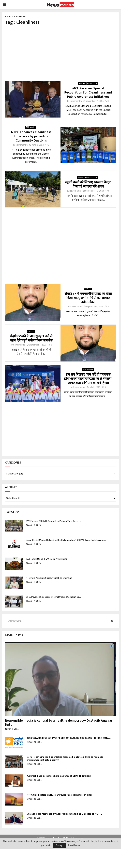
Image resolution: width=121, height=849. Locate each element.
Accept (59, 845)
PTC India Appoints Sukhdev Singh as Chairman (49, 578)
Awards (82, 83)
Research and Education (88, 177)
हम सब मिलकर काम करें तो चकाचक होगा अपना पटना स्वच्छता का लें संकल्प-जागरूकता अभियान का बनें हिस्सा (88, 379)
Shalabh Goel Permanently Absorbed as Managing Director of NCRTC (64, 814)
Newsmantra (76, 101)
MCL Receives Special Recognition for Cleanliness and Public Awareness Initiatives (88, 92)
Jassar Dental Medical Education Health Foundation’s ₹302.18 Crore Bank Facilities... (66, 540)
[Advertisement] (60, 52)
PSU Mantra (92, 83)
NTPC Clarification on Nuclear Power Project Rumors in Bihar (59, 795)
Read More (74, 845)
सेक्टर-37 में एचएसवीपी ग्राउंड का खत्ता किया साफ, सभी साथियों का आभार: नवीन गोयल (88, 298)
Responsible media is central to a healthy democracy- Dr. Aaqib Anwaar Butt (58, 722)
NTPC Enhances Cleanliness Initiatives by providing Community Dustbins (31, 136)
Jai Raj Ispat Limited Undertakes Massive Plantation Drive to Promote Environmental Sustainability (65, 758)
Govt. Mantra (88, 370)
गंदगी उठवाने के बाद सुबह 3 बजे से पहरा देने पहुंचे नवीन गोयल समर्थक (31, 338)
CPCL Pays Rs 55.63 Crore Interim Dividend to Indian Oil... (53, 597)
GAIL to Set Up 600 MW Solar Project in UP (47, 559)
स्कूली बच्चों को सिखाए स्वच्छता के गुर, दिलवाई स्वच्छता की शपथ (88, 184)
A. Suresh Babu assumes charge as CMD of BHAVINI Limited (59, 776)
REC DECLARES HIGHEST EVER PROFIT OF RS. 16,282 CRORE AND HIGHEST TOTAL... (69, 738)
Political (87, 289)
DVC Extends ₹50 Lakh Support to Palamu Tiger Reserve (53, 521)
